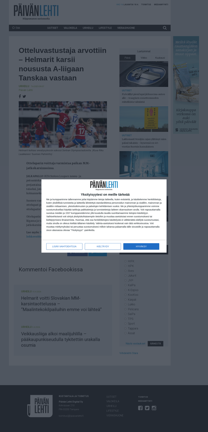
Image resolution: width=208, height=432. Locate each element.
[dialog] (104, 216)
